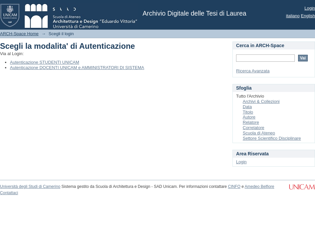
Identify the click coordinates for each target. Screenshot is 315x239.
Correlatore (253, 127)
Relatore (251, 122)
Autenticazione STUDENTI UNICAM (44, 62)
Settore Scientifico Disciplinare (272, 138)
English (308, 15)
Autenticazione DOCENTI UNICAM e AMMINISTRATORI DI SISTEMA (77, 67)
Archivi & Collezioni (261, 101)
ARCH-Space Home (19, 33)
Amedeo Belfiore (259, 186)
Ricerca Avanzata (253, 70)
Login (309, 8)
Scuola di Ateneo (259, 132)
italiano (293, 15)
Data (247, 106)
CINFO (234, 186)
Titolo (248, 112)
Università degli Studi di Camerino (30, 186)
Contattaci (9, 193)
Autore (249, 117)
